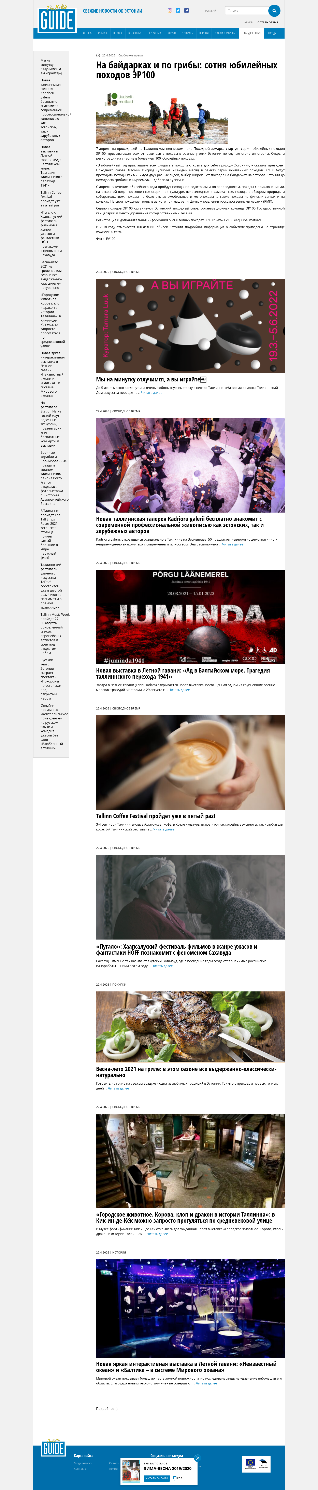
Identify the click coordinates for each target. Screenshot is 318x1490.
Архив (248, 22)
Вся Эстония (135, 33)
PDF (179, 1478)
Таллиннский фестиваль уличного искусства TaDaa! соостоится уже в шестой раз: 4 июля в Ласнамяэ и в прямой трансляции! (51, 586)
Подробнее (105, 1409)
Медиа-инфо (82, 1463)
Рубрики (171, 33)
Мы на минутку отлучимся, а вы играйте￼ (51, 67)
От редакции (154, 33)
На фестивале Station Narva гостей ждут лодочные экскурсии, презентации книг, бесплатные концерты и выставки (51, 424)
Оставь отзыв (267, 22)
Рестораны (187, 33)
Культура (102, 33)
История (87, 33)
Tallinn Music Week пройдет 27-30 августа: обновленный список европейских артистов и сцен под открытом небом (55, 633)
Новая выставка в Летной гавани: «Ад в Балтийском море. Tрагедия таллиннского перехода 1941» (51, 166)
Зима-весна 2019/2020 (167, 1468)
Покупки (203, 33)
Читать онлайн (157, 1478)
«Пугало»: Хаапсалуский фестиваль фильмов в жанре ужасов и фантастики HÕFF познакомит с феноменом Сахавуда (51, 233)
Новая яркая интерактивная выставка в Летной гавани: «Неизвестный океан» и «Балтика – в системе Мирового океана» (53, 374)
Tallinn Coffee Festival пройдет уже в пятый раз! (51, 199)
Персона (117, 33)
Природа (271, 33)
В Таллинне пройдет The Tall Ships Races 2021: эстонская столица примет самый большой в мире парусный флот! (50, 534)
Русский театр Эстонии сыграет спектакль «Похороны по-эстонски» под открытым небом (51, 679)
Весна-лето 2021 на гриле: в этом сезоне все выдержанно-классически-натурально (51, 275)
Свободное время (251, 33)
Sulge (197, 1458)
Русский (210, 11)
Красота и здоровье (225, 33)
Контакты (80, 1469)
